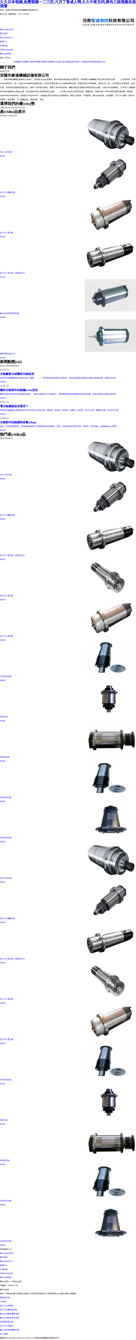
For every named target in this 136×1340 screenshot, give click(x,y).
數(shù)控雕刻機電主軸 (9, 1314)
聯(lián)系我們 (6, 54)
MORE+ (3, 382)
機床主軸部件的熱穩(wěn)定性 (50, 62)
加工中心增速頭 (6, 1326)
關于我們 (4, 34)
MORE (2, 156)
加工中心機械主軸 (7, 192)
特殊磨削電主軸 (6, 1322)
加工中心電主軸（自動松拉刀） (13, 273)
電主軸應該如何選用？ (73, 62)
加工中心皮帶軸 (6, 1306)
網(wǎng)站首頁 (6, 30)
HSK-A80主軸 (5, 152)
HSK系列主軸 (5, 676)
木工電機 (4, 1334)
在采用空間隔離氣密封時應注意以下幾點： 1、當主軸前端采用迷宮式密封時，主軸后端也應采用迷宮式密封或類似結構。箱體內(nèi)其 (58, 378)
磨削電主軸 (4, 1298)
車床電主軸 (4, 757)
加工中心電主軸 (6, 233)
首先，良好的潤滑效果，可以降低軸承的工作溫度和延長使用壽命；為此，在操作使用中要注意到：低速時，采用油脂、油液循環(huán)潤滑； (59, 426)
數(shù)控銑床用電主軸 (9, 313)
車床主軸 (4, 717)
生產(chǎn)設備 (6, 50)
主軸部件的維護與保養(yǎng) (95, 62)
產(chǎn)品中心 (6, 38)
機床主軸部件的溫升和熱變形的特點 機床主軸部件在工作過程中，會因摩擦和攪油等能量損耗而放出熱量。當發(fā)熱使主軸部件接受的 (58, 394)
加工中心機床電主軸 (8, 1310)
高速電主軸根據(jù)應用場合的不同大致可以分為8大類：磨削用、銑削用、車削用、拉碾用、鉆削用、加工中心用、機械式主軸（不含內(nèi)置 (59, 410)
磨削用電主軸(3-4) (7, 354)
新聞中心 (4, 42)
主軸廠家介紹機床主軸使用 (26, 62)
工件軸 (3, 1302)
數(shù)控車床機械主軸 (9, 1330)
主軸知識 (4, 46)
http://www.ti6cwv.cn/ (19, 1290)
